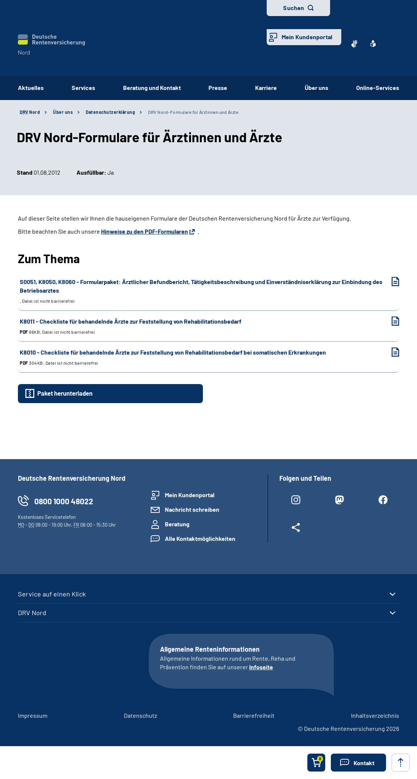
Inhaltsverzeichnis (375, 715)
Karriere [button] (266, 87)
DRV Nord (32, 612)
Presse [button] (217, 87)
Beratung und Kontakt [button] (152, 87)
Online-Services (377, 87)
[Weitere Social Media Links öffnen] (295, 529)
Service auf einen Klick (52, 594)
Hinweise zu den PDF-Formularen (144, 231)
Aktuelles (31, 87)
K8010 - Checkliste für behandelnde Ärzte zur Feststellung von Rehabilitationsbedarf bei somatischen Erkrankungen (202, 357)
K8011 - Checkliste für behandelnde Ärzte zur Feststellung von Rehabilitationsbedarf (202, 326)
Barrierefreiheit (254, 715)
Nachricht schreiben (192, 509)
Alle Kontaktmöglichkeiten (200, 538)
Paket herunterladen (65, 393)
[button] (358, 763)
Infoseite (261, 666)
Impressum (32, 715)
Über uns (63, 112)
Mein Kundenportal (307, 36)
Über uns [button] (316, 87)
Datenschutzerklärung (110, 112)
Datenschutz (140, 715)
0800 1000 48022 (63, 501)
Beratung (177, 523)
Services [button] (83, 87)
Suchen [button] (293, 7)
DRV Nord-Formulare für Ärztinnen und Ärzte (193, 112)
